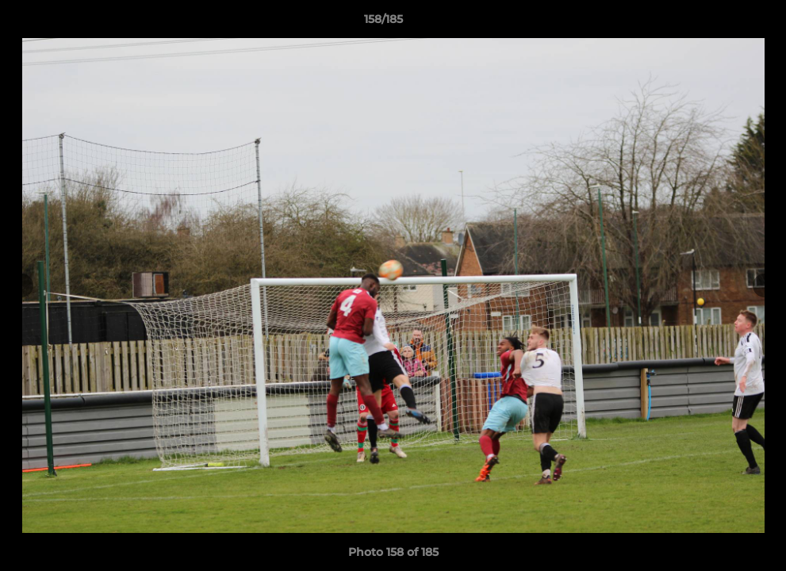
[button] (719, 23)
